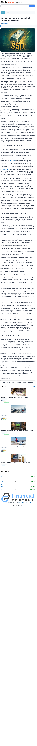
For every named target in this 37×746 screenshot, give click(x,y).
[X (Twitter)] (14, 505)
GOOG (2, 481)
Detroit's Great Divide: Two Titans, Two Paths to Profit (12, 414)
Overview (3, 14)
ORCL (2, 488)
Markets (3, 12)
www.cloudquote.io (25, 499)
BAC (1, 479)
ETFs (12, 12)
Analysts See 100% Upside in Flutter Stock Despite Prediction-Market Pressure (17, 430)
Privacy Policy (20, 502)
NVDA (2, 486)
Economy (4, 401)
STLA (5, 419)
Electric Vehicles (5, 418)
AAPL (1, 476)
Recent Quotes (3, 8)
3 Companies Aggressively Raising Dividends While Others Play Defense (16, 462)
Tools (17, 12)
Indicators (18, 8)
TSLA (1, 489)
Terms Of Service (28, 502)
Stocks (8, 12)
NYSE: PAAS (12, 160)
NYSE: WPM (5, 169)
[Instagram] (22, 505)
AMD (1, 478)
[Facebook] (16, 505)
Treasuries (18, 14)
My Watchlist (11, 8)
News (6, 14)
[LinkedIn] (19, 505)
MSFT (1, 484)
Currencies (9, 14)
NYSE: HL (15, 165)
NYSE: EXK (8, 163)
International (14, 14)
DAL (4, 451)
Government (4, 450)
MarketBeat (3, 400)
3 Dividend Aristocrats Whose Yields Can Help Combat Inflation (14, 397)
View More (34, 386)
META (2, 483)
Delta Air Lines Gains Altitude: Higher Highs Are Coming (13, 446)
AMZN (2, 474)
